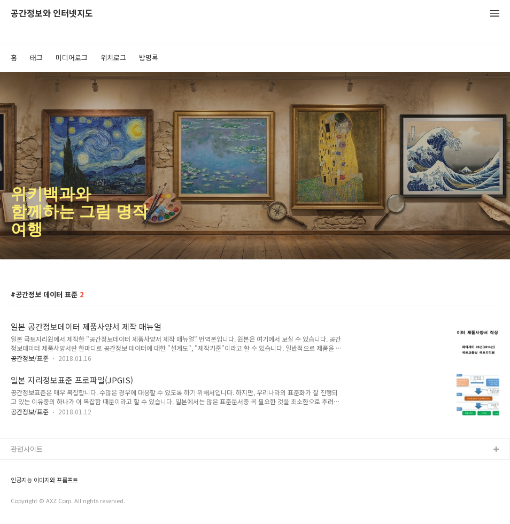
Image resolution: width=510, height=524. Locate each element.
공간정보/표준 (30, 358)
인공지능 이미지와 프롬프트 (44, 479)
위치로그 (113, 57)
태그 (36, 57)
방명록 (148, 57)
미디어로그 (72, 57)
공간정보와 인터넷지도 (52, 13)
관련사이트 (27, 449)
